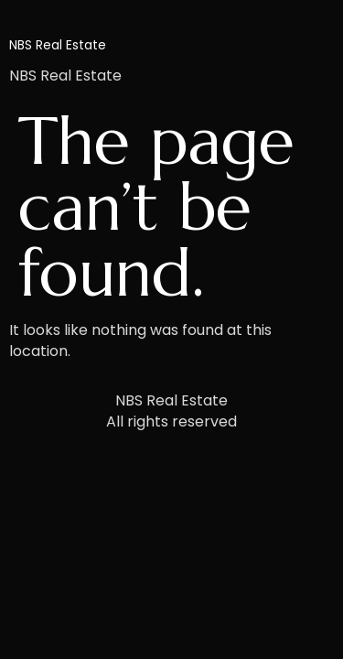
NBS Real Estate (57, 45)
